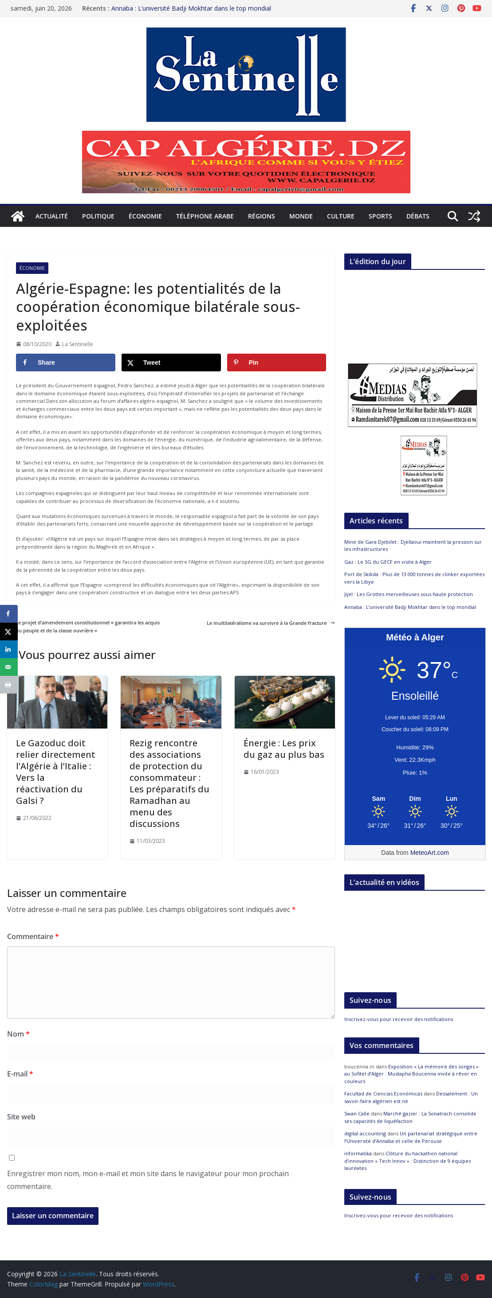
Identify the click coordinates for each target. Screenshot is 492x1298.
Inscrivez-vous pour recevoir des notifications (398, 1019)
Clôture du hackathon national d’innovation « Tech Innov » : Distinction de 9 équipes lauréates (407, 1160)
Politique (98, 216)
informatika (358, 1153)
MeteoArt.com (429, 852)
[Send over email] (9, 667)
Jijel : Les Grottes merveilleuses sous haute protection (408, 594)
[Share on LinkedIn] (9, 649)
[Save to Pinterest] (277, 362)
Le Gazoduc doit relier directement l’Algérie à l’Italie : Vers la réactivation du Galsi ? (55, 772)
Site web (21, 1117)
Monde (301, 216)
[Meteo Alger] (415, 799)
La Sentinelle (77, 344)
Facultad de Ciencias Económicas (383, 1093)
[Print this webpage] (9, 685)
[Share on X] (171, 362)
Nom (18, 1034)
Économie (145, 216)
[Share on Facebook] (65, 362)
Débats (417, 216)
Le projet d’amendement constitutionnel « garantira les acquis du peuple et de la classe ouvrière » (83, 626)
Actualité (51, 216)
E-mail (20, 1074)
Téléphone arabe (205, 216)
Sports (380, 216)
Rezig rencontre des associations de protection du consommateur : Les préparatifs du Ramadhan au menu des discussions (169, 783)
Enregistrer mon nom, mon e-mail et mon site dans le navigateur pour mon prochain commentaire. (148, 1180)
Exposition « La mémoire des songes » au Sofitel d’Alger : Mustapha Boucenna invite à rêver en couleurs (411, 1073)
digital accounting (365, 1133)
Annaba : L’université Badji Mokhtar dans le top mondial (191, 8)
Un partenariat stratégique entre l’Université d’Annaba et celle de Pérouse (410, 1137)
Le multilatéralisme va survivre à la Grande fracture (271, 623)
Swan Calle (357, 1113)
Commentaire (33, 936)
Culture (340, 216)
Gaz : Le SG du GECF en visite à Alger (388, 561)
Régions (261, 216)
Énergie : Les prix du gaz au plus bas (284, 748)
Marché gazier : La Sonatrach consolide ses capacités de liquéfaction (410, 1117)
